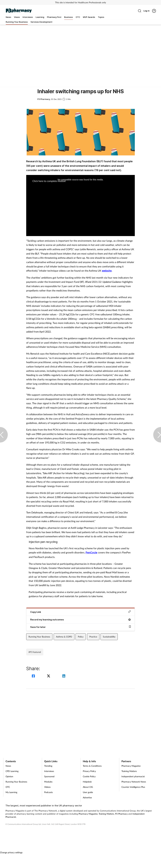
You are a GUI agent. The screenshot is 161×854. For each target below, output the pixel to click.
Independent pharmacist (133, 776)
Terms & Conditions (92, 766)
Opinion (9, 776)
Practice (93, 636)
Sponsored (49, 776)
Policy (80, 636)
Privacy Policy (89, 771)
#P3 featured (35, 652)
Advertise (87, 797)
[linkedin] (63, 676)
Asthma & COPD (64, 636)
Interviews (49, 771)
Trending (48, 766)
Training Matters (129, 771)
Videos (47, 787)
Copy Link (80, 611)
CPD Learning (12, 771)
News (8, 766)
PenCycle (91, 552)
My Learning (11, 792)
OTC (8, 787)
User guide (88, 792)
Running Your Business (39, 636)
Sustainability (109, 636)
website (107, 270)
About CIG (88, 787)
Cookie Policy (89, 776)
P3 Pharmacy (121, 813)
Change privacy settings (11, 852)
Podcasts (48, 792)
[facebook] (34, 676)
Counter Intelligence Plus (133, 787)
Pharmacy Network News (133, 781)
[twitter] (49, 676)
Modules (48, 781)
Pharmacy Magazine (131, 766)
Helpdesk (87, 781)
